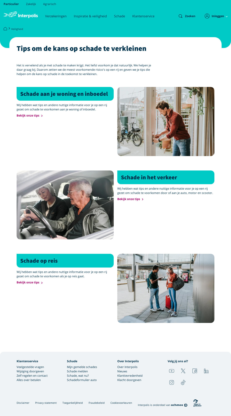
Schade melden (77, 371)
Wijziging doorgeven (30, 371)
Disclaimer (23, 402)
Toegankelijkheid (72, 402)
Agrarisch (49, 4)
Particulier (11, 4)
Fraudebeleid (97, 402)
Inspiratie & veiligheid (90, 16)
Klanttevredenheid (130, 376)
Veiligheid (17, 29)
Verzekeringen (56, 16)
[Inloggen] (214, 16)
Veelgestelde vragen (30, 367)
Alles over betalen (29, 380)
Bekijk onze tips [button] (28, 115)
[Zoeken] (184, 16)
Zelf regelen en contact (32, 376)
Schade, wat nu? (78, 376)
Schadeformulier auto (82, 380)
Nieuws (122, 371)
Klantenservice (143, 16)
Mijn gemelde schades (82, 367)
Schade (119, 16)
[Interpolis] (5, 29)
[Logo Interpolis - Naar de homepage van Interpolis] (21, 15)
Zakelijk (31, 4)
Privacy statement (46, 402)
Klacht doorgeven (129, 380)
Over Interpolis (127, 367)
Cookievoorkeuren (121, 402)
